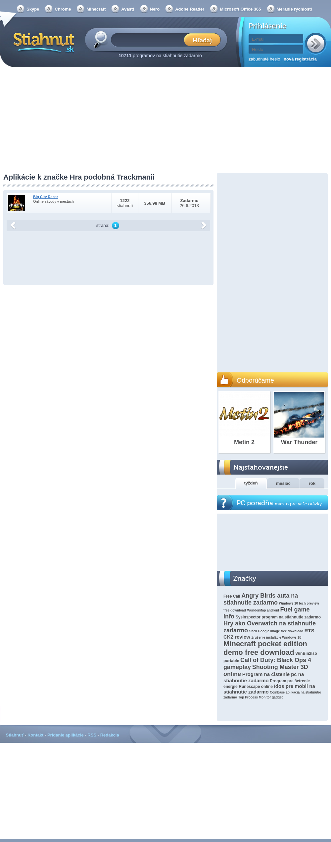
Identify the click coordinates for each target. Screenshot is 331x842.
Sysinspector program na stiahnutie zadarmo (278, 617)
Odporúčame (255, 380)
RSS (91, 735)
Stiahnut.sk (42, 42)
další (204, 226)
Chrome (63, 9)
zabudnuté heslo (264, 59)
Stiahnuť (15, 735)
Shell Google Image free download (276, 631)
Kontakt (35, 735)
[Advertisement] (165, 120)
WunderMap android (263, 610)
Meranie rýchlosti (294, 9)
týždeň (251, 483)
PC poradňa (279, 503)
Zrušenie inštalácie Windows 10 (277, 637)
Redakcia (109, 735)
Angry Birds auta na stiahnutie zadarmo (260, 599)
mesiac (283, 483)
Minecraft (96, 9)
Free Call (231, 596)
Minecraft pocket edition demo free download (265, 648)
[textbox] (149, 39)
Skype (32, 9)
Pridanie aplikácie (65, 735)
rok (312, 483)
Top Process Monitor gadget (260, 697)
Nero (155, 9)
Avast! (127, 9)
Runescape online (256, 686)
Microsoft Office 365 (240, 9)
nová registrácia (300, 59)
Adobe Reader (189, 9)
